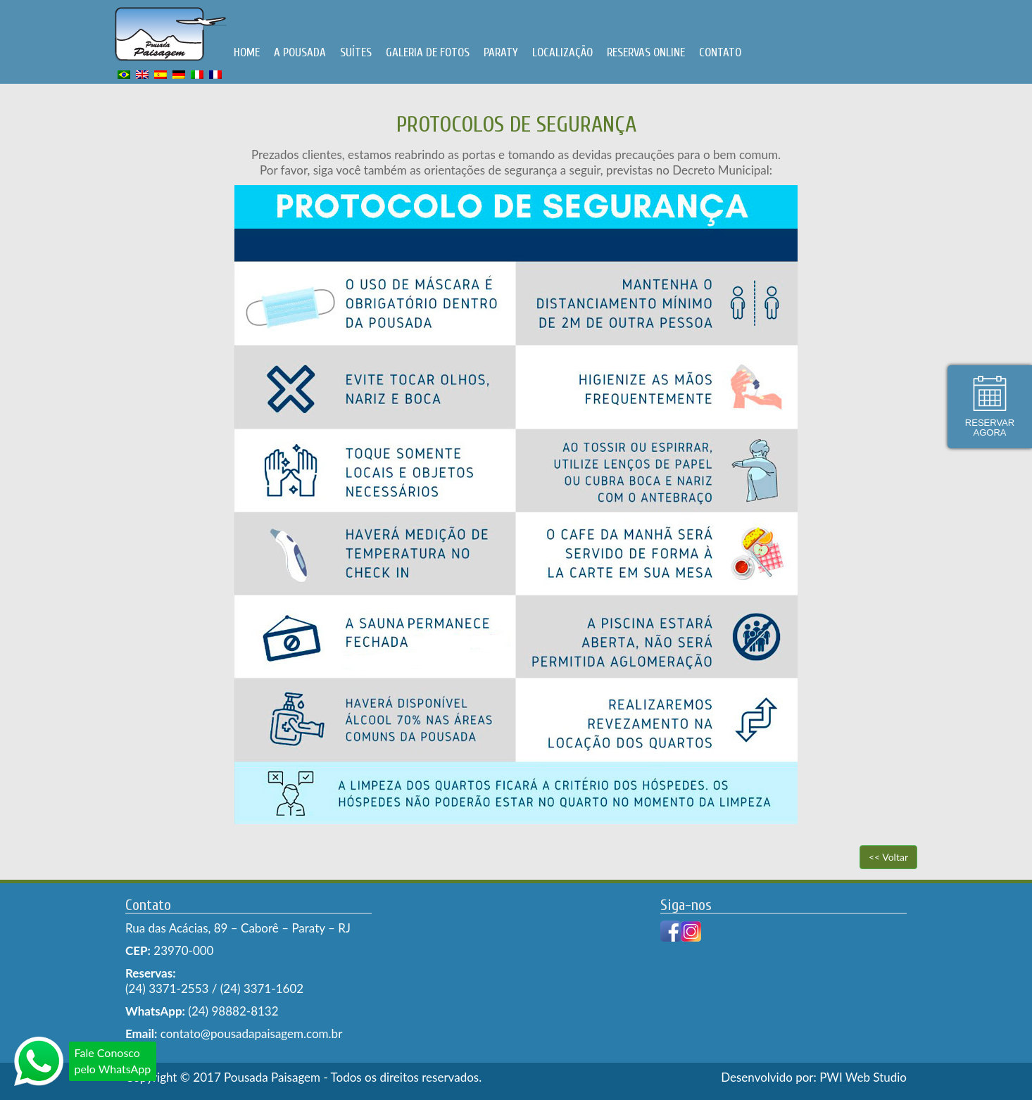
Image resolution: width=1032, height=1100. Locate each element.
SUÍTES (356, 52)
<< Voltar (888, 857)
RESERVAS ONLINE (646, 52)
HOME (247, 52)
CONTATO (720, 52)
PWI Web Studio (863, 1077)
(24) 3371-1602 (261, 988)
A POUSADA (300, 52)
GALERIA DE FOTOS (428, 52)
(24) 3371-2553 (166, 988)
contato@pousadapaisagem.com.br (249, 1033)
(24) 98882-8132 (233, 1011)
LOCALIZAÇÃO (562, 52)
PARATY (501, 52)
